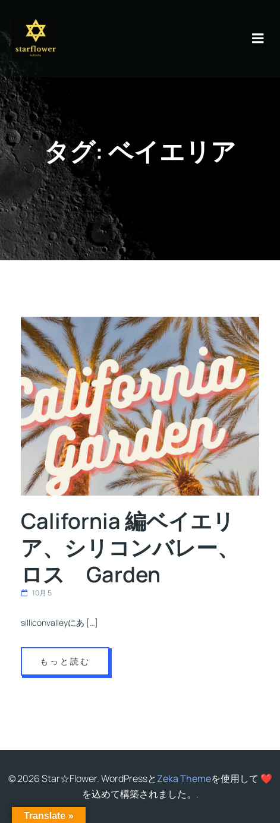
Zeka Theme (184, 778)
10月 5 (36, 593)
